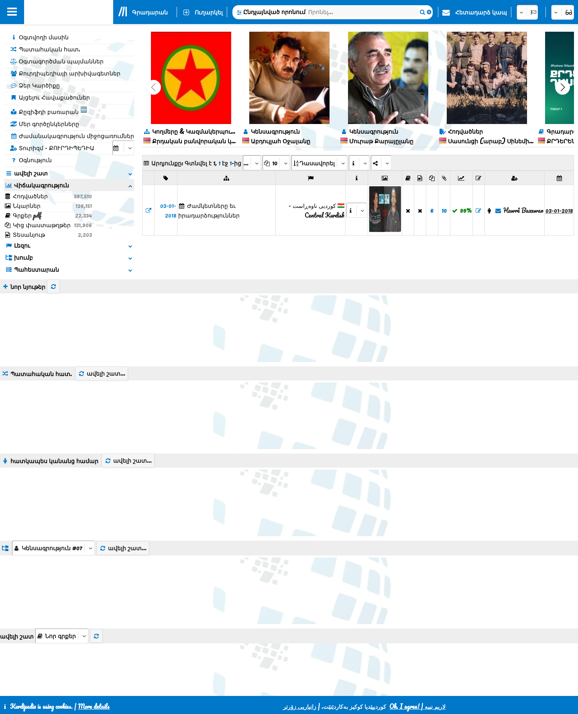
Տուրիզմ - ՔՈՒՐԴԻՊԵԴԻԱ (52, 148)
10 (444, 210)
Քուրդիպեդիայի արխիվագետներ (65, 73)
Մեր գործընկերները (44, 123)
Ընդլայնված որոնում (274, 11)
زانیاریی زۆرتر (299, 706)
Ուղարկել (209, 12)
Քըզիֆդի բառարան (48, 110)
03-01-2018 (168, 210)
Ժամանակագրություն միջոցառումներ (72, 135)
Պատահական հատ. (45, 49)
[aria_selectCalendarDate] (123, 148)
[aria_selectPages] (252, 163)
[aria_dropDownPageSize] (276, 163)
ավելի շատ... (101, 330)
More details (94, 706)
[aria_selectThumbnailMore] (62, 593)
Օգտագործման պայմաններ (57, 61)
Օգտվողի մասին (39, 37)
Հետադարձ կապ (481, 12)
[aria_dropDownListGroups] (53, 505)
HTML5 (299, 687)
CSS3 (268, 687)
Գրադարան (150, 12)
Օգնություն (31, 160)
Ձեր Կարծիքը (35, 85)
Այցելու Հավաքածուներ (50, 97)
